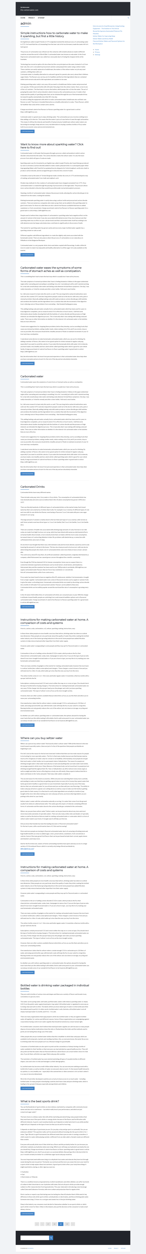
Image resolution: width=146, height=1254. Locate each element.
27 (48, 1226)
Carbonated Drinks (32, 488)
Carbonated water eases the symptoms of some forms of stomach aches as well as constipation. (51, 271)
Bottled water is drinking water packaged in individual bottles (54, 989)
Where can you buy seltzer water (41, 740)
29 (61, 1226)
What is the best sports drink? (39, 1103)
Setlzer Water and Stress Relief (103, 41)
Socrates (30, 1250)
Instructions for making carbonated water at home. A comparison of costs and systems (54, 623)
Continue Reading (27, 133)
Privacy (31, 20)
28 (54, 1226)
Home (22, 20)
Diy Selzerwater (33, 8)
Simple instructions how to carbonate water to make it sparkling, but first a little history (54, 36)
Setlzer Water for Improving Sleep (104, 38)
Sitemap (41, 20)
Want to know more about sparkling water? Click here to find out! (51, 148)
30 (67, 1226)
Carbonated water (31, 378)
